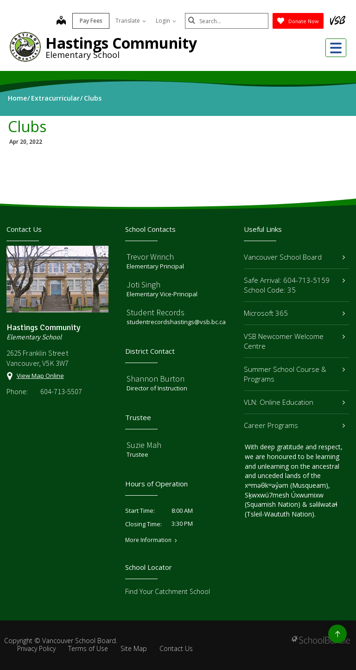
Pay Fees (91, 21)
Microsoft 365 (294, 313)
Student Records (155, 312)
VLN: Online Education (294, 402)
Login (166, 21)
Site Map (134, 648)
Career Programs (294, 425)
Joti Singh (143, 284)
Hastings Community (121, 43)
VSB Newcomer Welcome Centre (294, 341)
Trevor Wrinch (150, 256)
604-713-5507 (61, 391)
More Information (148, 540)
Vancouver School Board (294, 257)
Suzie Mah (144, 445)
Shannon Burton (155, 378)
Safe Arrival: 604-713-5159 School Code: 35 (294, 284)
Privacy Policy (36, 648)
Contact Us (176, 648)
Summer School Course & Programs (294, 373)
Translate (130, 21)
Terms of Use (88, 648)
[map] (61, 21)
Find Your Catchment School (167, 591)
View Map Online (40, 375)
